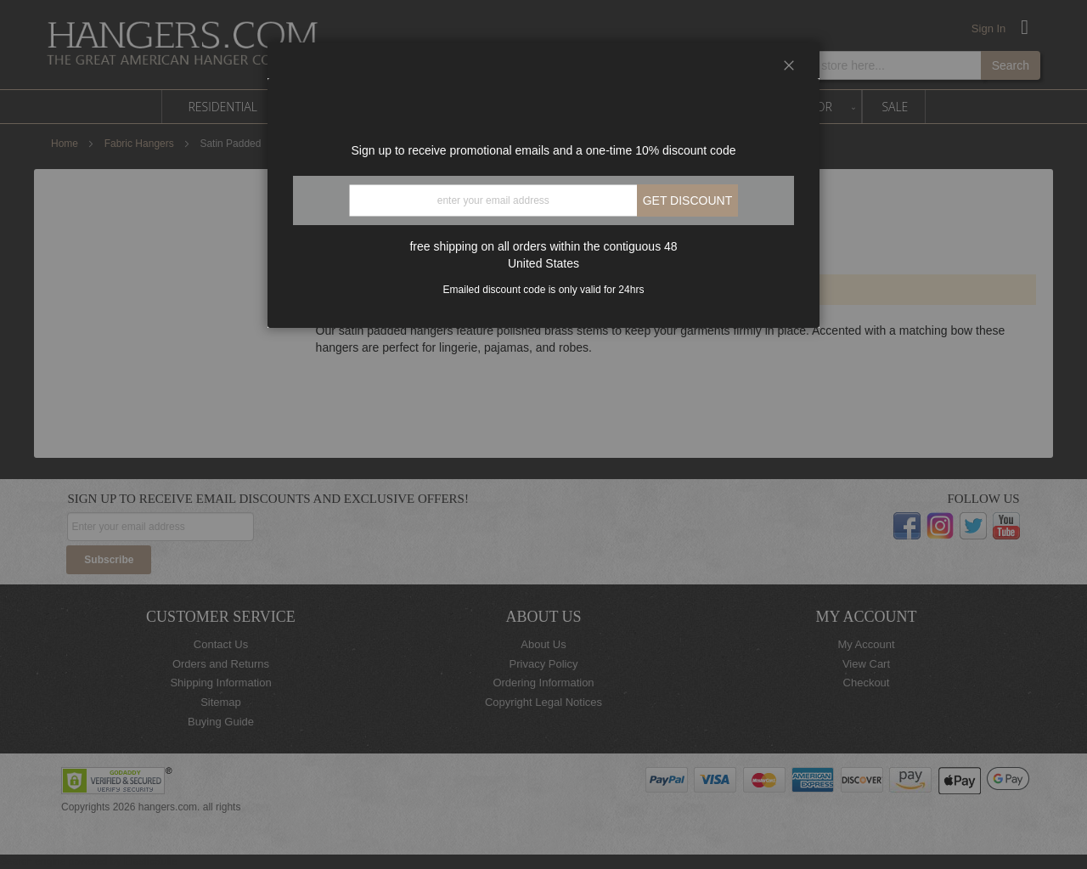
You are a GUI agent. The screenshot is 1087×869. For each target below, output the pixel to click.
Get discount (688, 200)
